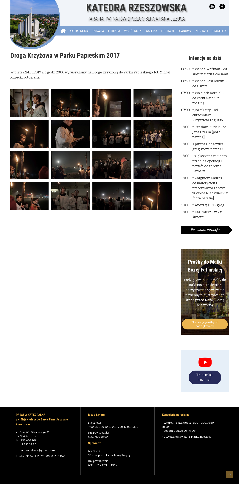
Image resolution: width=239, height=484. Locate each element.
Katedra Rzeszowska (136, 12)
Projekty (219, 31)
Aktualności (79, 31)
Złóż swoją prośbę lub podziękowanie (204, 324)
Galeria (151, 31)
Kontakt (202, 31)
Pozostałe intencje (205, 230)
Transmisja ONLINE (205, 377)
